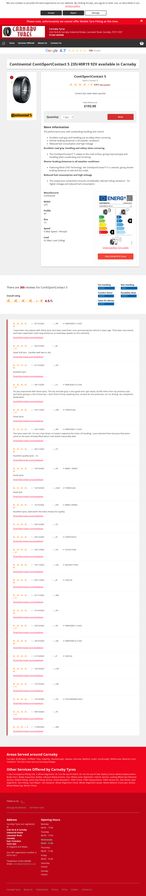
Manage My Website (16, 806)
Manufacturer (51, 191)
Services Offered (26, 41)
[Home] (3, 42)
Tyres (12, 41)
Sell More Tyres (37, 806)
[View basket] (142, 42)
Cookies (74, 888)
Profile (47, 209)
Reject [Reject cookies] (73, 11)
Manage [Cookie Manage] (96, 11)
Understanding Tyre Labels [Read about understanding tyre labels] (116, 246)
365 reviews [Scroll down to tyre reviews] (105, 83)
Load (46, 236)
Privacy (54, 888)
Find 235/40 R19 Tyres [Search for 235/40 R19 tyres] (115, 255)
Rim (46, 218)
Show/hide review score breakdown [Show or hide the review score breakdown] (28, 336)
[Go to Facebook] (23, 800)
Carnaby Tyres (13, 888)
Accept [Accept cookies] (51, 11)
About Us (42, 41)
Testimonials (42, 888)
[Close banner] (142, 19)
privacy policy (72, 6)
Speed (47, 227)
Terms (65, 888)
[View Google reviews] (73, 49)
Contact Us (56, 41)
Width (47, 200)
